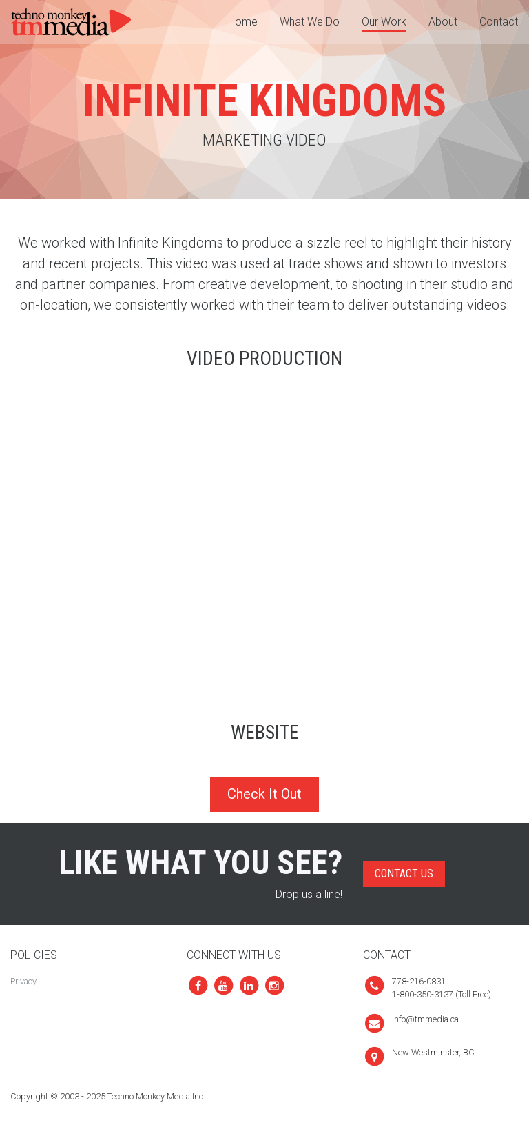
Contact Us (404, 873)
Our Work (384, 21)
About (442, 21)
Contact (498, 21)
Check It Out (264, 794)
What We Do (310, 21)
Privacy (23, 981)
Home (243, 21)
